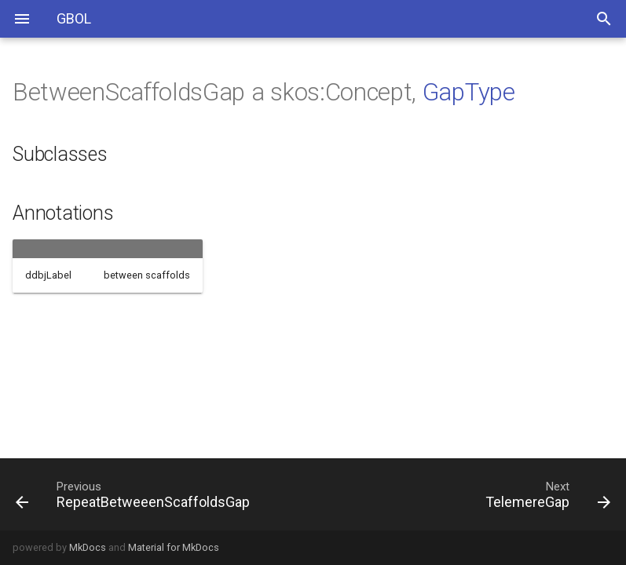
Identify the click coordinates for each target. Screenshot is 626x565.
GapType (469, 92)
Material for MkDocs (173, 547)
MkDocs (87, 547)
